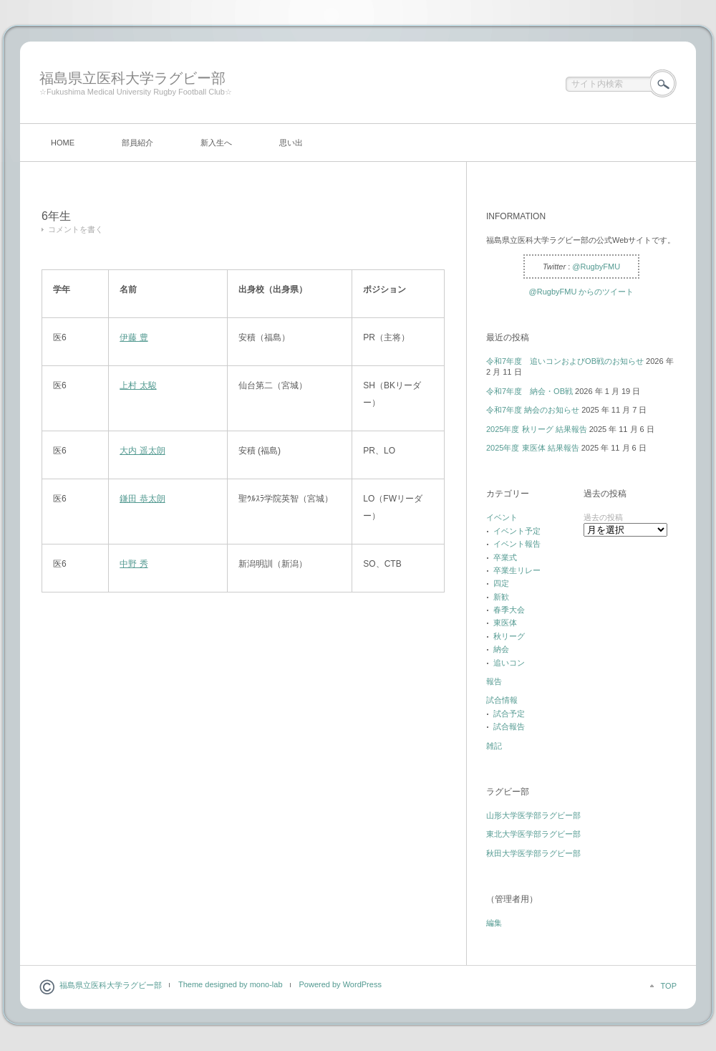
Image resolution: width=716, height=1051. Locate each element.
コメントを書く (75, 229)
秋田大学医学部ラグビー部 (533, 853)
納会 (501, 649)
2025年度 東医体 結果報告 (532, 447)
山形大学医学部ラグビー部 (533, 815)
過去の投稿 (603, 517)
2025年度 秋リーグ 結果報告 (536, 429)
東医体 (505, 622)
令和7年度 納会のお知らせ (532, 409)
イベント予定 (517, 531)
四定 (501, 583)
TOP (669, 986)
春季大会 (509, 609)
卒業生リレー (517, 570)
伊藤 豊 (133, 337)
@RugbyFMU (596, 266)
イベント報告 (517, 543)
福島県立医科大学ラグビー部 (132, 78)
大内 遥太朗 (142, 451)
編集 (494, 922)
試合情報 (502, 700)
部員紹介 (137, 142)
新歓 (501, 596)
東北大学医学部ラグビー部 (533, 834)
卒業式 (505, 557)
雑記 (494, 746)
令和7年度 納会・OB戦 (529, 391)
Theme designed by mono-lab (230, 984)
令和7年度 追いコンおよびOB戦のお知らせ (565, 361)
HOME (62, 142)
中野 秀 (133, 564)
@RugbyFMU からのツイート (581, 291)
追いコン (509, 662)
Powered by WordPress (340, 984)
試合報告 (509, 726)
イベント (502, 517)
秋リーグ (509, 636)
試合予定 (509, 713)
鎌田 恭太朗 (142, 499)
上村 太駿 (138, 385)
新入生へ (216, 142)
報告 (494, 681)
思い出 (291, 142)
